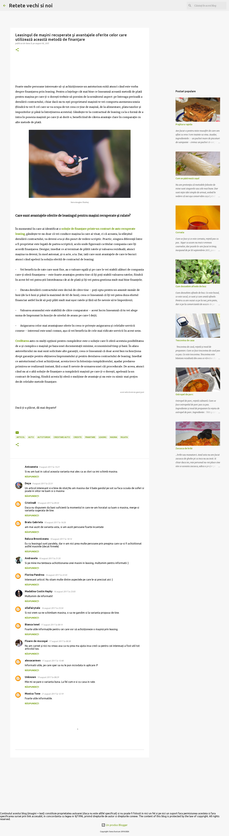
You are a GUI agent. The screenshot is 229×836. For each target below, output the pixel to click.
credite (78, 437)
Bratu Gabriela (34, 522)
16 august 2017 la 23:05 (64, 591)
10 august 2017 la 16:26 (55, 522)
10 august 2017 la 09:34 (48, 503)
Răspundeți (32, 476)
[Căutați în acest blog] (209, 5)
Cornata (180, 232)
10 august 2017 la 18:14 (61, 539)
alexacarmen (33, 660)
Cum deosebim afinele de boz (191, 286)
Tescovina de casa (185, 340)
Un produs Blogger (114, 825)
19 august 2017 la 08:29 (48, 677)
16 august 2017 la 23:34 (52, 608)
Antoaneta (31, 466)
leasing (102, 437)
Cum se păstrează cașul (187, 178)
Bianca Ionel (32, 624)
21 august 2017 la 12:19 (52, 694)
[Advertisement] (79, 784)
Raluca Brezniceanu (37, 538)
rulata (124, 437)
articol (21, 437)
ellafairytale (32, 607)
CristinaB (30, 502)
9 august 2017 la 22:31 (42, 483)
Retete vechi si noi (31, 5)
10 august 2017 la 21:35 (49, 558)
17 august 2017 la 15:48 (52, 660)
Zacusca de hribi (184, 448)
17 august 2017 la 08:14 (51, 624)
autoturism (44, 437)
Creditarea (22, 340)
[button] (17, 50)
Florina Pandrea (34, 574)
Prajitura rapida (184, 124)
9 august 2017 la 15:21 (49, 467)
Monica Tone (32, 693)
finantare (90, 437)
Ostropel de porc (184, 394)
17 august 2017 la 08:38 (60, 641)
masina (113, 437)
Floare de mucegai (36, 641)
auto (31, 437)
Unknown (30, 677)
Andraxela (31, 558)
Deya (28, 483)
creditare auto (62, 437)
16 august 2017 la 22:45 (56, 575)
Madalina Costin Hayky (38, 591)
